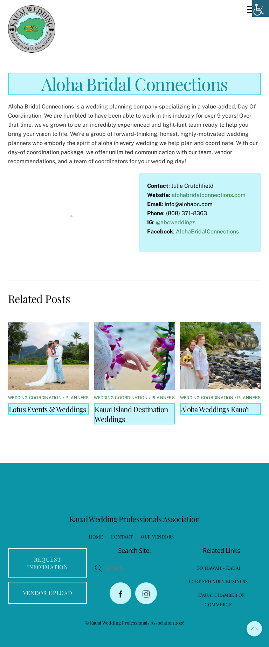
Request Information (47, 563)
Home (96, 537)
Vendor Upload (47, 592)
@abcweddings (175, 222)
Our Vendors (157, 537)
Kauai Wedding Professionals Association (132, 623)
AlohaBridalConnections (207, 231)
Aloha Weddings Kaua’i (215, 409)
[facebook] (120, 593)
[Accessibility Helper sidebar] (260, 8)
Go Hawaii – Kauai (218, 568)
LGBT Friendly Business (218, 581)
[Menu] (251, 9)
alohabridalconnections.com (209, 195)
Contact (122, 537)
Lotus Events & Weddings (47, 409)
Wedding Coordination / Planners (48, 397)
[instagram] (146, 593)
